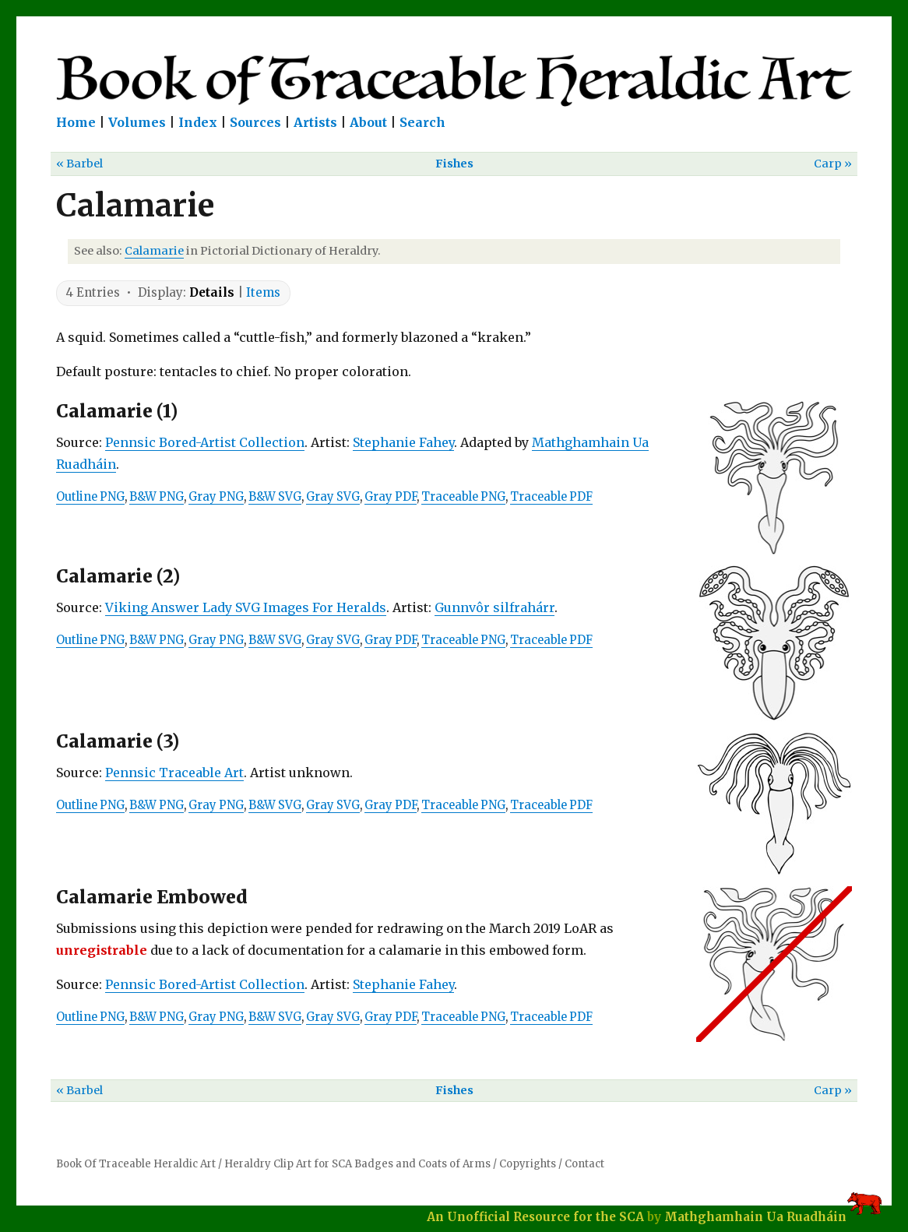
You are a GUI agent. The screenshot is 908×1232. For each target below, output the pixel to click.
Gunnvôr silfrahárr (494, 607)
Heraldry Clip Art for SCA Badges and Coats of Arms (357, 1163)
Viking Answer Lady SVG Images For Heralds (245, 607)
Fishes (454, 164)
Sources (255, 122)
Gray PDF (390, 497)
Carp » (833, 164)
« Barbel (79, 164)
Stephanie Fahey (403, 442)
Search (422, 122)
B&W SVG (274, 497)
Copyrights (527, 1163)
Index (197, 122)
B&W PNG (156, 497)
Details (211, 292)
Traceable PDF (551, 497)
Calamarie (154, 251)
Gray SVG (333, 497)
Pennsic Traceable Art (174, 772)
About (368, 122)
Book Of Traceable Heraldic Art (136, 1163)
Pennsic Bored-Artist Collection (204, 442)
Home (76, 122)
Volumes (137, 122)
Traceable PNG (463, 497)
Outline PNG (90, 497)
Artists (315, 122)
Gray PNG (216, 497)
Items (263, 292)
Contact (584, 1163)
